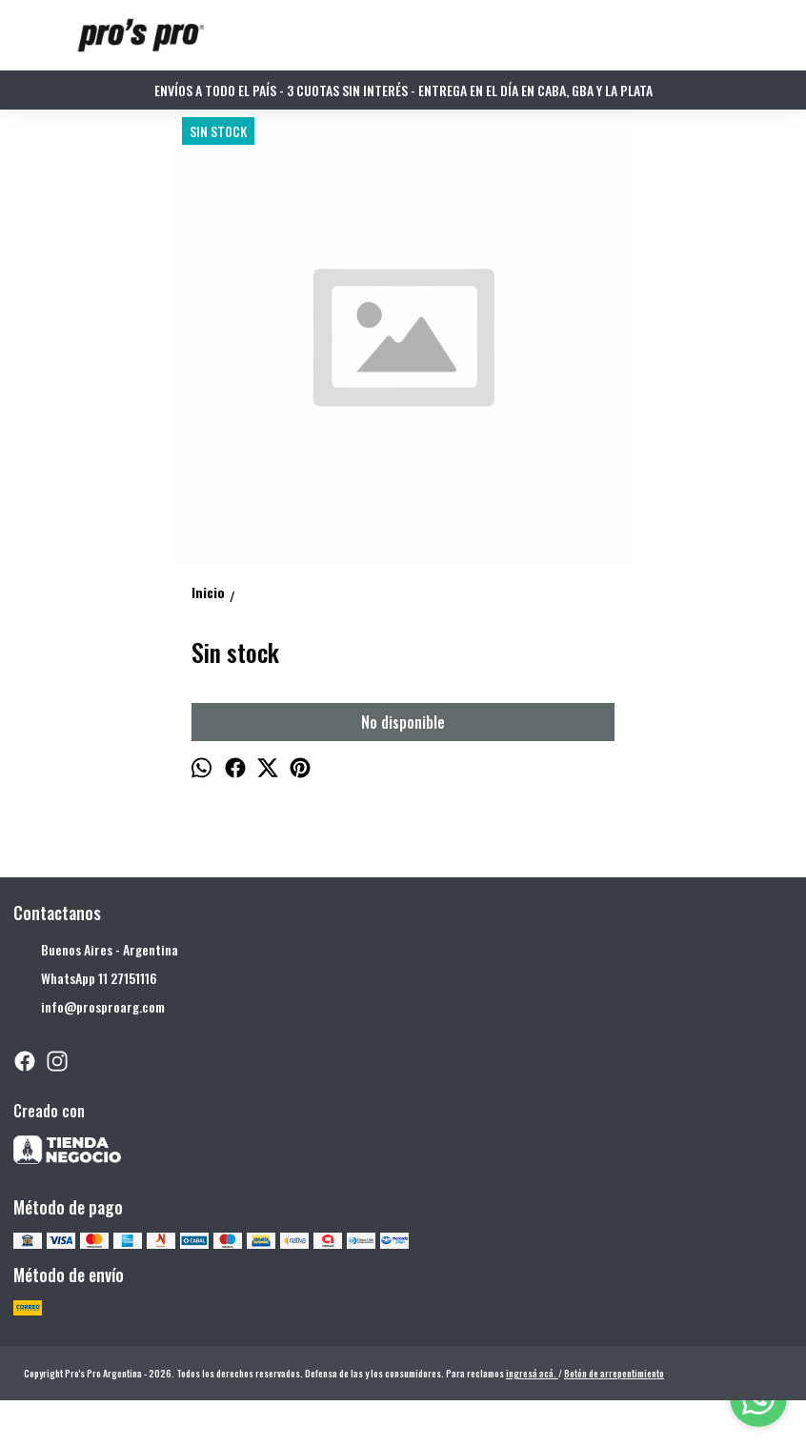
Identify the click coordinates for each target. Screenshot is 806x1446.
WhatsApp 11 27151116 (85, 978)
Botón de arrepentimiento (614, 1373)
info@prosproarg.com (89, 1006)
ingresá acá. (532, 1373)
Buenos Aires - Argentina (95, 949)
